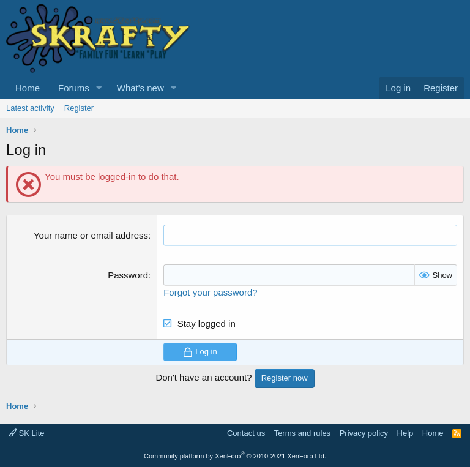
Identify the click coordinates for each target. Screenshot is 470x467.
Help (405, 433)
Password (128, 275)
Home (27, 88)
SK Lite (27, 433)
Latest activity (30, 108)
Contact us (246, 433)
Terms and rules (302, 433)
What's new (140, 88)
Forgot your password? (210, 292)
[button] (99, 88)
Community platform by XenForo (235, 456)
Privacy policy (364, 433)
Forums (73, 88)
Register (79, 108)
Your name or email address (91, 235)
